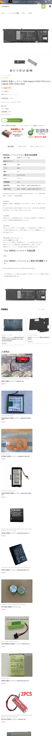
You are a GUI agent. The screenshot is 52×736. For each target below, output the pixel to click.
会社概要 (29, 671)
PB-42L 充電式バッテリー (35, 577)
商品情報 (11, 146)
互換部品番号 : (5, 98)
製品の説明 (22, 146)
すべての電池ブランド (7, 689)
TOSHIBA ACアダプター (7, 677)
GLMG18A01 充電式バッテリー (36, 376)
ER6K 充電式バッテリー (8, 378)
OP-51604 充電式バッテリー (36, 476)
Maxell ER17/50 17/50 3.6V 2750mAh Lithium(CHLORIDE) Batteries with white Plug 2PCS (38, 539)
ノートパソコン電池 (13, 13)
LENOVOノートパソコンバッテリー (10, 662)
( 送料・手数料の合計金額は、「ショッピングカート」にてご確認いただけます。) (23, 125)
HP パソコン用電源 (6, 683)
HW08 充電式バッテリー (8, 540)
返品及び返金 (30, 680)
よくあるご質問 (31, 674)
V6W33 (4, 256)
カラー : (3, 114)
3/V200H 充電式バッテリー (35, 408)
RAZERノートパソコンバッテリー (10, 659)
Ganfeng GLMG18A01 (33, 373)
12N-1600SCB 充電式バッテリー (37, 508)
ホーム (3, 13)
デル (23, 13)
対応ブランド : (5, 94)
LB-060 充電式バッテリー (35, 442)
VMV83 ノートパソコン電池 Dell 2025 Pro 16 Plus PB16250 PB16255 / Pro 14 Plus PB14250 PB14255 (13, 339)
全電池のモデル (5, 692)
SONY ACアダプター (6, 674)
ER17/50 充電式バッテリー (35, 543)
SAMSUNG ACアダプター (8, 671)
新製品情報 (4, 695)
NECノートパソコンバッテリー (9, 665)
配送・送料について (37, 146)
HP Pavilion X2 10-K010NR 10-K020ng (11, 573)
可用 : (2, 91)
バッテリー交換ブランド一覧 (10, 240)
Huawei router (5, 538)
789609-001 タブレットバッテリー (11, 576)
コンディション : (5, 102)
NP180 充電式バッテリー (9, 476)
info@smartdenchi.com (11, 701)
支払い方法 (30, 677)
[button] (43, 6)
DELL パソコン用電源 (7, 680)
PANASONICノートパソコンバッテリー (11, 656)
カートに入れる (14, 121)
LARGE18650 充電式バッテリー (11, 441)
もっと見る (42, 309)
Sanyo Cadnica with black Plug (35, 505)
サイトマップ (4, 698)
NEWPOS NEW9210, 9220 (8, 438)
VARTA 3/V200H (31, 406)
